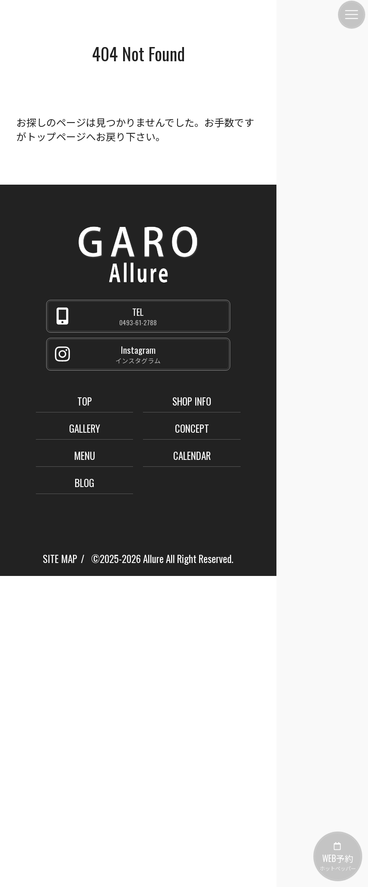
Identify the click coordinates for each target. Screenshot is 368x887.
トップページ (56, 136)
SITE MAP (60, 558)
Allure (153, 558)
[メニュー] (351, 14)
